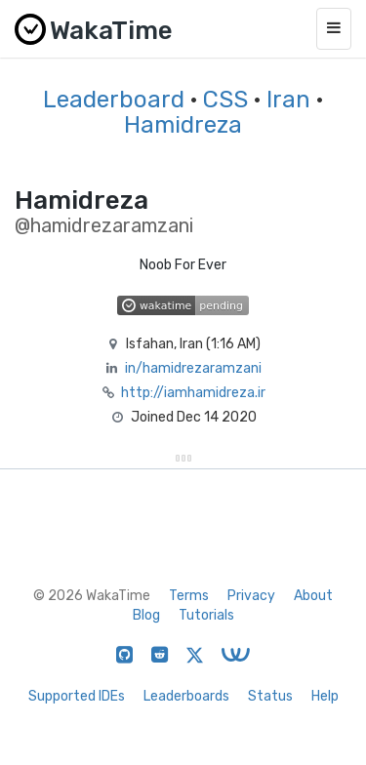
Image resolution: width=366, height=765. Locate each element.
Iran (288, 99)
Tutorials (206, 615)
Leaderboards (186, 696)
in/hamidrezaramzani (193, 368)
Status (270, 696)
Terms (189, 595)
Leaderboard (113, 99)
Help (325, 696)
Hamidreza (183, 125)
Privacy (251, 595)
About (313, 595)
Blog (146, 615)
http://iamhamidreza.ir (193, 392)
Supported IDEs (76, 696)
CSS (225, 99)
